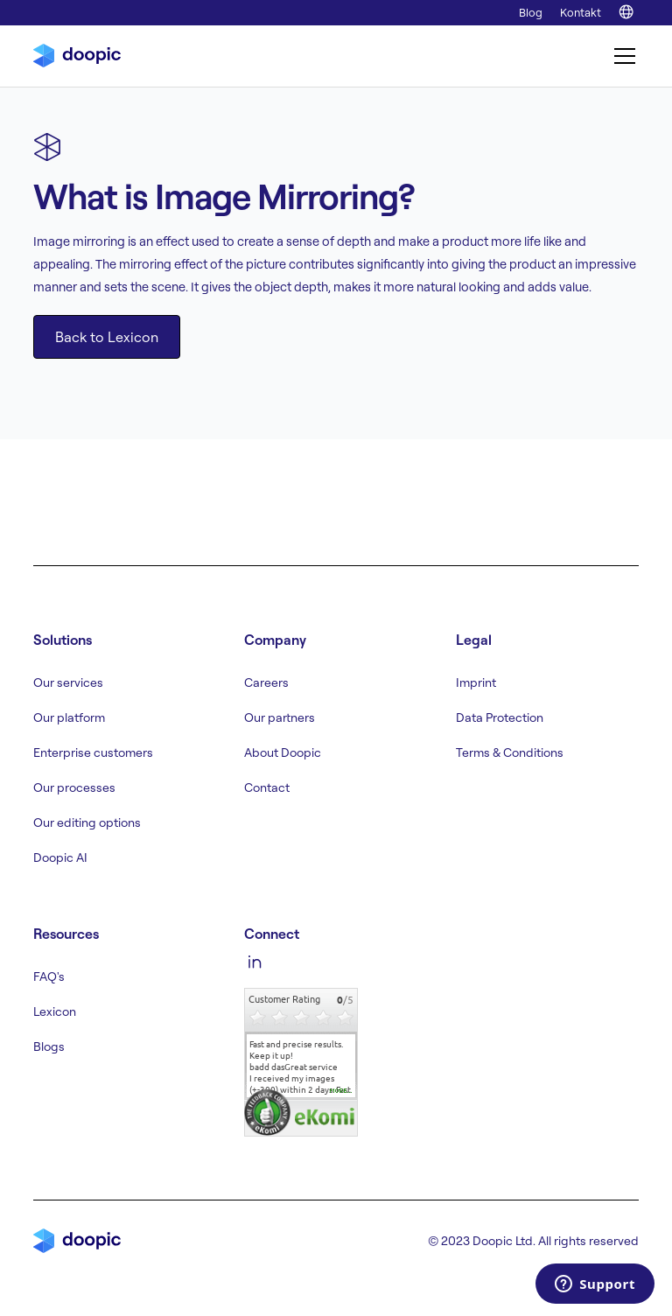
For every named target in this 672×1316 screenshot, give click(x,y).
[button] (621, 56)
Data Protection (499, 717)
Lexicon (54, 1011)
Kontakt (580, 12)
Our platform (69, 717)
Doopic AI (60, 857)
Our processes (74, 787)
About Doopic (282, 752)
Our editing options (87, 822)
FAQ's (49, 976)
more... (341, 1091)
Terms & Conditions (510, 752)
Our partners (279, 717)
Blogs (49, 1046)
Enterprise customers (93, 752)
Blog (530, 12)
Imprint (476, 682)
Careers (266, 682)
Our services (68, 682)
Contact (267, 787)
